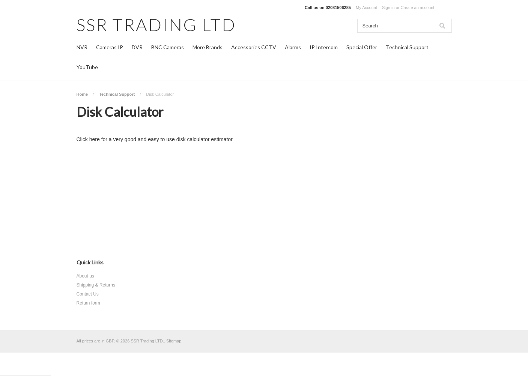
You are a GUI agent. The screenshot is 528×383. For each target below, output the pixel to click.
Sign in (388, 7)
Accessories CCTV (253, 47)
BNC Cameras (167, 47)
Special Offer (361, 47)
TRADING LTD (156, 24)
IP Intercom (324, 47)
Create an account (417, 7)
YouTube (87, 67)
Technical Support (407, 47)
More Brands (208, 47)
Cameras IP (109, 47)
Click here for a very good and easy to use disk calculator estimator (155, 139)
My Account (366, 7)
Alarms (293, 47)
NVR (82, 47)
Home (82, 94)
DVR (137, 47)
